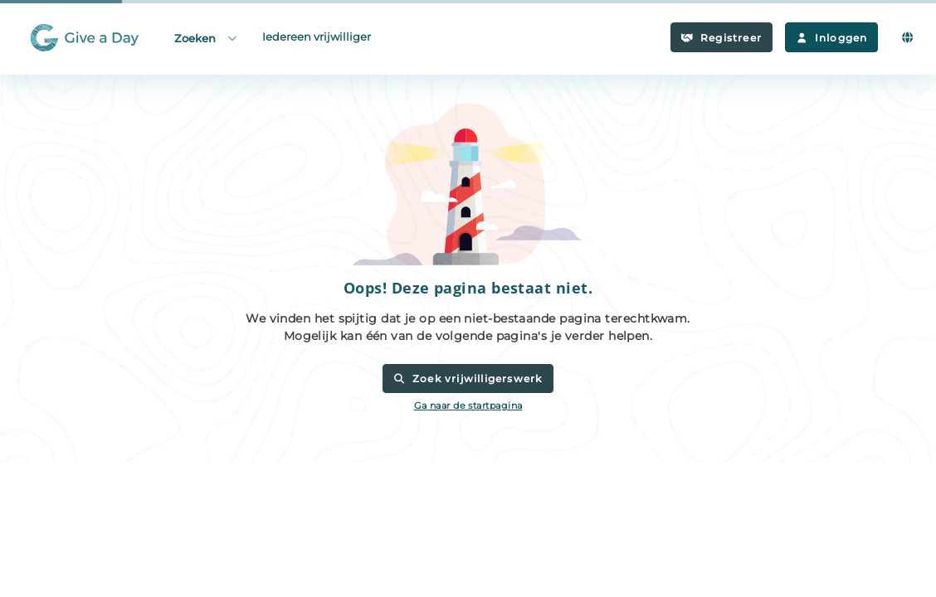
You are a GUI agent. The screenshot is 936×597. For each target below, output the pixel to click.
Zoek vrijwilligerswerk (467, 378)
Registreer (721, 38)
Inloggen (831, 38)
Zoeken (206, 38)
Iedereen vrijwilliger (316, 36)
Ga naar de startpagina (468, 405)
